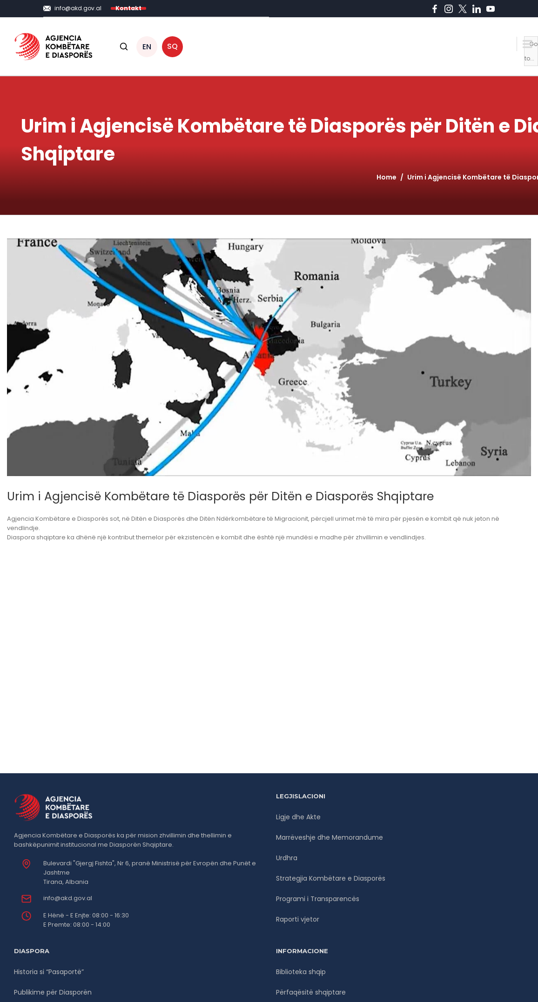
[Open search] (124, 46)
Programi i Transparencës (317, 898)
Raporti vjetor (297, 919)
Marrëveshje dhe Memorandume (329, 837)
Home (387, 177)
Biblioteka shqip (301, 971)
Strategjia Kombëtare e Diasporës (330, 878)
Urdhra (286, 858)
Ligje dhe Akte (298, 817)
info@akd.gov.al (67, 898)
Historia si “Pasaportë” (49, 971)
